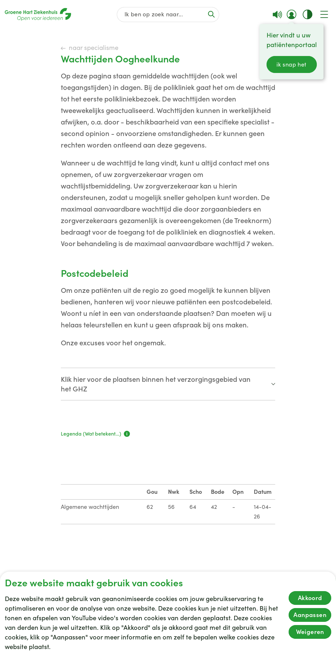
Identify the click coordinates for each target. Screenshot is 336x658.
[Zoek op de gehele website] (168, 14)
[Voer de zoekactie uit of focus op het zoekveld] (211, 14)
